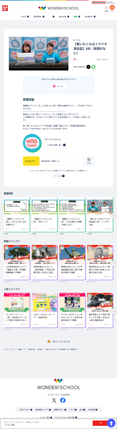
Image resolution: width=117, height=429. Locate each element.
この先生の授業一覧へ (54, 145)
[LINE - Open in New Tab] (93, 67)
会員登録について (41, 410)
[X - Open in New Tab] (88, 67)
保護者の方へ (59, 410)
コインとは (57, 176)
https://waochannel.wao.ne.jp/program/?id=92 (45, 129)
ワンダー (57, 86)
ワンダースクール (9, 349)
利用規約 (91, 410)
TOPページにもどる (61, 342)
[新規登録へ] (106, 7)
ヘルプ (71, 410)
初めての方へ (25, 410)
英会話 (40, 349)
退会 (81, 410)
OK (101, 423)
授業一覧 (32, 349)
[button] (113, 215)
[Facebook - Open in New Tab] (62, 400)
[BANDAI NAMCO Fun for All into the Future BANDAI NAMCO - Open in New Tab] (103, 2)
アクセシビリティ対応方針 (65, 417)
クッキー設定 (45, 417)
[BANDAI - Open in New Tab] (5, 8)
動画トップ (22, 349)
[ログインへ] (112, 7)
